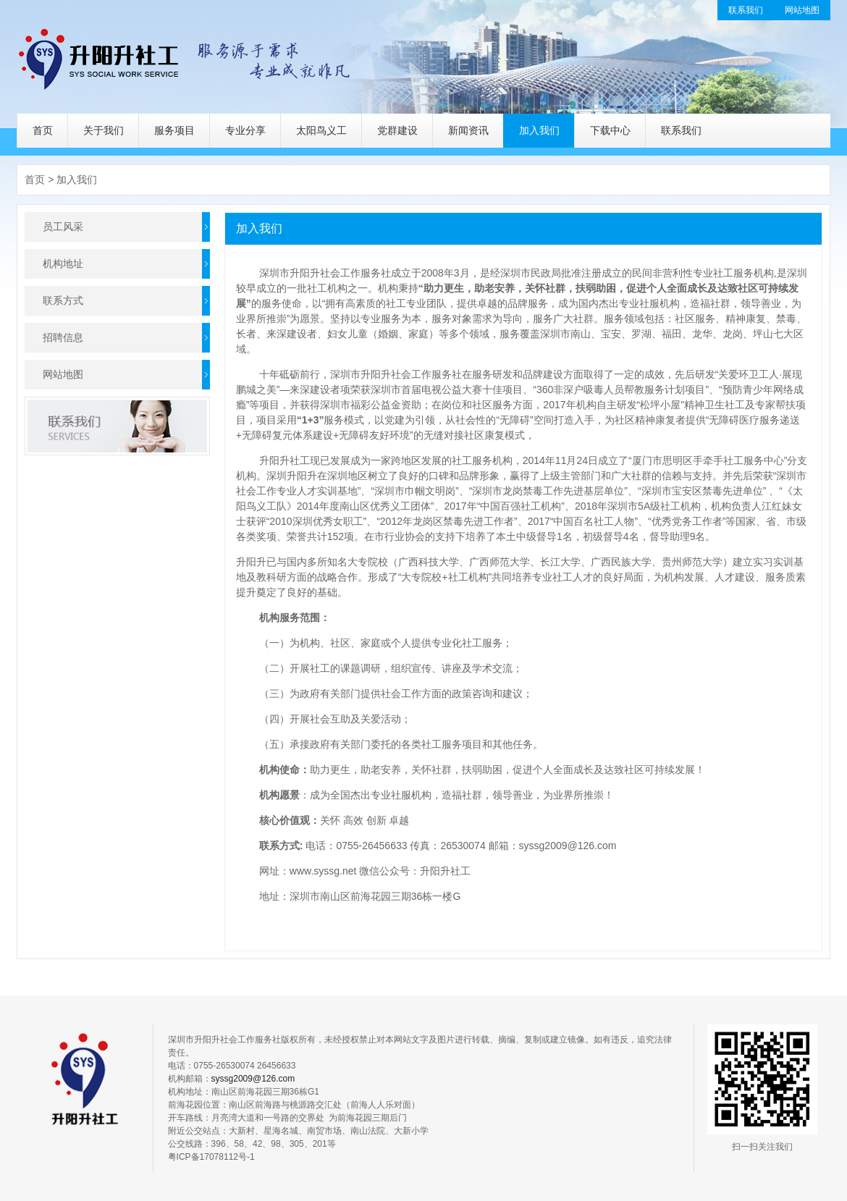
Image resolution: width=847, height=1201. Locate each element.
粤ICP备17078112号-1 (211, 1157)
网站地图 (802, 10)
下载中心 (610, 130)
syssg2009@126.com (568, 845)
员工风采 (63, 226)
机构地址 (63, 263)
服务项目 (174, 130)
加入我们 (539, 130)
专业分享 (245, 130)
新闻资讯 (468, 130)
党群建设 (397, 130)
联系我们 (745, 10)
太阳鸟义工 (321, 130)
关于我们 (103, 130)
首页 (43, 130)
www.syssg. (316, 871)
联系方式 (63, 300)
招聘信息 (63, 337)
